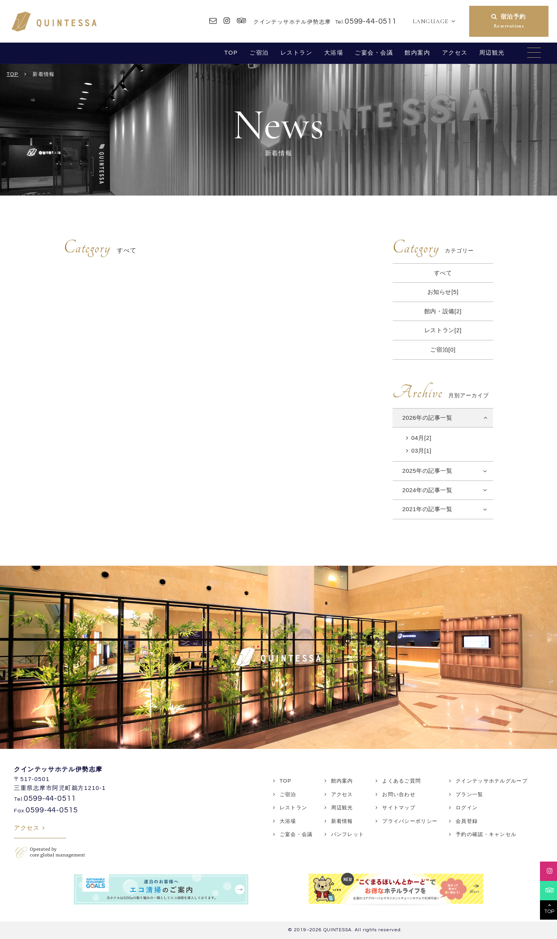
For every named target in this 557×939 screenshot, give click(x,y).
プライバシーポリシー (409, 821)
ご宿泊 (259, 52)
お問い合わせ (398, 794)
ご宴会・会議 (374, 52)
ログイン (467, 807)
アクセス (455, 52)
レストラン (296, 52)
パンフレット (347, 834)
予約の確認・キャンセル (486, 834)
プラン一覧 (470, 794)
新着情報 (342, 821)
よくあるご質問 (401, 781)
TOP (231, 52)
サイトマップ (398, 807)
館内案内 (417, 52)
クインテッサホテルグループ (492, 781)
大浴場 (333, 52)
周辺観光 (492, 52)
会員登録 (467, 821)
